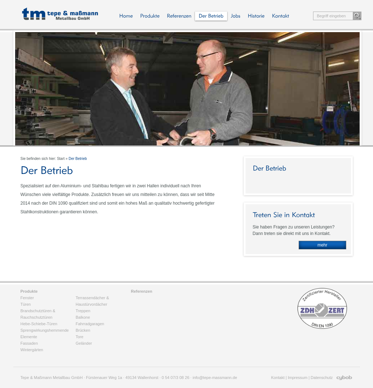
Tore (79, 337)
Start (61, 159)
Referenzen (141, 291)
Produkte (29, 291)
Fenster (27, 298)
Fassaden (29, 343)
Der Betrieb (78, 159)
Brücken (83, 330)
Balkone (83, 317)
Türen (26, 304)
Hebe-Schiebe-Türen (39, 324)
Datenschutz (322, 377)
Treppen (83, 311)
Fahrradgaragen (90, 324)
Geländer (84, 343)
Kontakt (278, 377)
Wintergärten (32, 350)
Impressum (297, 377)
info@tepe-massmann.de (214, 377)
